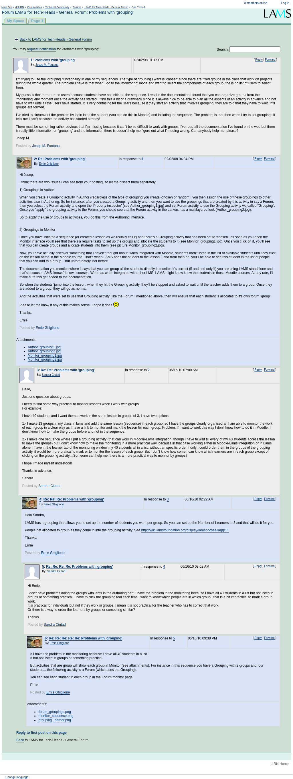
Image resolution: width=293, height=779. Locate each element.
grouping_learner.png (54, 720)
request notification (41, 49)
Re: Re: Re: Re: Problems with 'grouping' (79, 567)
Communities (34, 7)
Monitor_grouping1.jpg (45, 355)
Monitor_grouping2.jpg (45, 359)
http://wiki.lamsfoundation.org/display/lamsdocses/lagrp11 (185, 530)
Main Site (6, 7)
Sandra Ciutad (51, 374)
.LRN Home (280, 764)
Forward (270, 59)
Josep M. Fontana (46, 64)
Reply (259, 59)
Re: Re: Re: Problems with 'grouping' (73, 499)
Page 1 (37, 21)
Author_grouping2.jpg (44, 351)
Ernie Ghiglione (48, 163)
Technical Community (57, 7)
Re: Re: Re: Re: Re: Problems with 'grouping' (85, 638)
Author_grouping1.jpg (44, 347)
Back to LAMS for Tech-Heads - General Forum (56, 39)
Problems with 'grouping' (55, 60)
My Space (15, 21)
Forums (77, 7)
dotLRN (19, 7)
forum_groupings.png (54, 712)
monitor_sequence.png (55, 716)
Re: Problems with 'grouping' (62, 159)
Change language (16, 777)
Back (20, 740)
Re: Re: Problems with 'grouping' (67, 370)
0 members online (255, 3)
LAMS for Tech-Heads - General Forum (106, 7)
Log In (285, 3)
